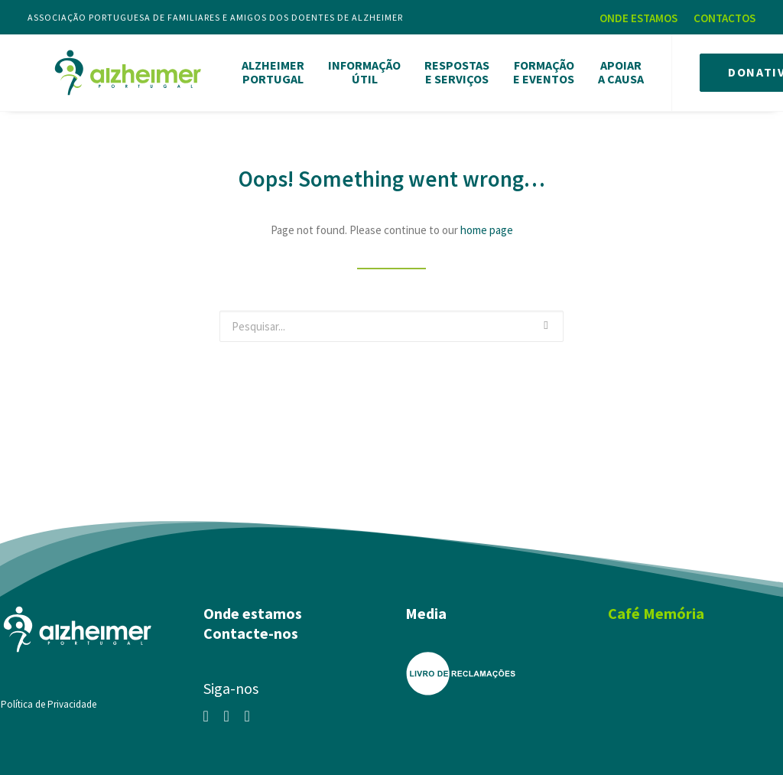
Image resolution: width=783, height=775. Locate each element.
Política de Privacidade (48, 698)
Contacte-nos (250, 627)
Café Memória (656, 607)
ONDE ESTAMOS (638, 18)
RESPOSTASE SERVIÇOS (453, 69)
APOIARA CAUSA (617, 69)
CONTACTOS (724, 18)
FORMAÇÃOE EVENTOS (539, 69)
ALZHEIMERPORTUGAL (269, 69)
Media (426, 607)
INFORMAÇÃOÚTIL (360, 69)
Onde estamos (252, 607)
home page (486, 224)
